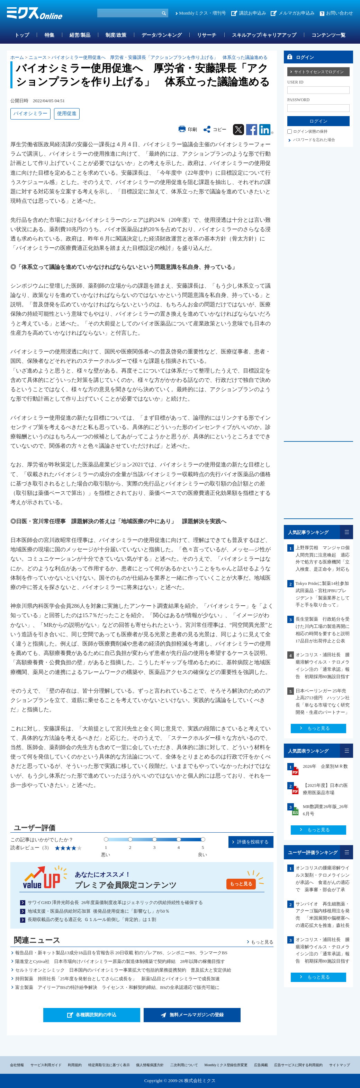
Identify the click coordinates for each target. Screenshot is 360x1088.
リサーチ (206, 35)
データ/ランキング (162, 35)
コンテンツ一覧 (328, 35)
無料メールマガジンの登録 (197, 1014)
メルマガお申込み (297, 13)
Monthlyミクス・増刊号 (202, 13)
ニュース (38, 57)
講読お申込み (252, 13)
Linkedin (266, 129)
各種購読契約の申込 (96, 1014)
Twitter (238, 129)
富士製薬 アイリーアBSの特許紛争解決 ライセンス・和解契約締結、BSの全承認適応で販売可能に (117, 987)
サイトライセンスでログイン (319, 72)
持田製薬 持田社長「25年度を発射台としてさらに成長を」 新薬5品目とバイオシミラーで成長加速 (117, 978)
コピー (219, 129)
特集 (49, 35)
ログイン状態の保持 (310, 131)
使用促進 (66, 113)
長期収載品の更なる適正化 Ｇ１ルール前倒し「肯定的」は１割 (92, 919)
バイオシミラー (30, 113)
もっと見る (241, 883)
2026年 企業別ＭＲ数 (325, 766)
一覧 (346, 532)
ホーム (17, 57)
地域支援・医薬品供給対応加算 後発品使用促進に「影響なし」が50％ (99, 911)
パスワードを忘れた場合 (314, 140)
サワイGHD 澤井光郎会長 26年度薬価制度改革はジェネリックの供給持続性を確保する (115, 902)
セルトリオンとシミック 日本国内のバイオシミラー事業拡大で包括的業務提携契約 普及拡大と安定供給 (123, 970)
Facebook (251, 129)
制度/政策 (116, 35)
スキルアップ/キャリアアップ (264, 35)
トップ (22, 35)
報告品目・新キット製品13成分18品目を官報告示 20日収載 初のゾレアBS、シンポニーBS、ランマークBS (121, 952)
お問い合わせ (339, 13)
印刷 (192, 129)
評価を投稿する (253, 841)
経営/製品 (80, 35)
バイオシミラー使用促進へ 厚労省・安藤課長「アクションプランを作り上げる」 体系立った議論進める (160, 57)
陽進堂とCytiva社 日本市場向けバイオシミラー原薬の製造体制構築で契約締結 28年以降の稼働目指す (120, 961)
